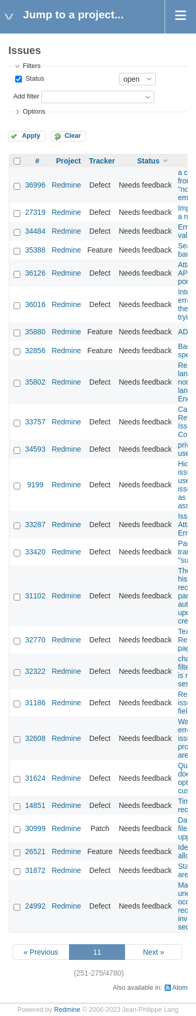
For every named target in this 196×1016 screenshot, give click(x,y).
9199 (35, 484)
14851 (35, 805)
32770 (35, 640)
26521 (35, 851)
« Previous (41, 952)
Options (33, 111)
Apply (31, 135)
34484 (35, 231)
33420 (35, 552)
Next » (153, 952)
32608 (35, 738)
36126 (35, 273)
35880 (35, 331)
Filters (31, 66)
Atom (180, 987)
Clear (72, 135)
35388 (35, 250)
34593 (35, 449)
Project (68, 161)
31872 (35, 870)
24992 (35, 906)
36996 (35, 185)
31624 (35, 778)
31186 (35, 702)
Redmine (66, 185)
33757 (35, 422)
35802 (35, 382)
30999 (35, 828)
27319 (35, 212)
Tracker (102, 161)
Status (34, 78)
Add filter (26, 96)
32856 (35, 350)
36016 (35, 304)
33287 (35, 524)
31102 (35, 596)
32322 (35, 671)
